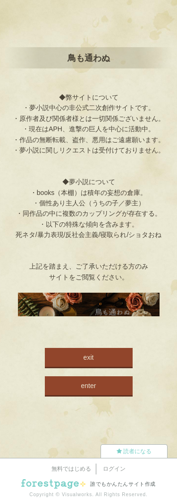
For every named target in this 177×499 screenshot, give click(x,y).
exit (89, 357)
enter (88, 385)
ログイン (114, 468)
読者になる (134, 451)
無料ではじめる (71, 468)
